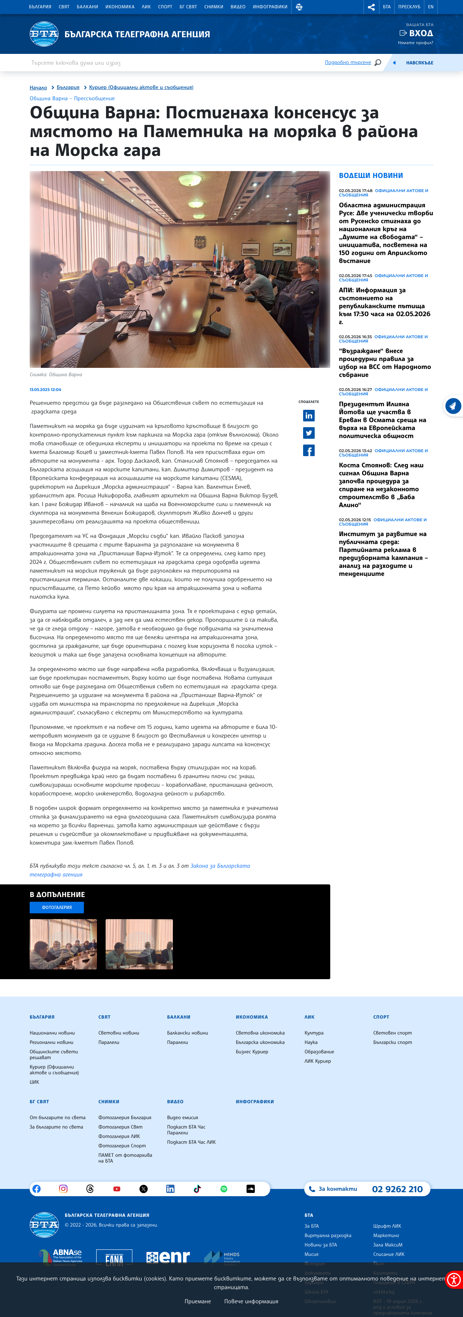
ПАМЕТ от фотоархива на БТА (125, 1158)
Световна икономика (260, 1033)
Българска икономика (260, 1042)
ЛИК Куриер (318, 1061)
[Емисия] (394, 62)
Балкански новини (187, 1033)
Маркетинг (386, 1236)
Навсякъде (419, 63)
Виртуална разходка (328, 1236)
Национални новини (52, 1033)
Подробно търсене (348, 62)
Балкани (87, 7)
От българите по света (58, 1118)
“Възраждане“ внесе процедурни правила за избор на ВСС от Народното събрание (385, 363)
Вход (421, 33)
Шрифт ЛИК (387, 1226)
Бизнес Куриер (252, 1052)
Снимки (214, 7)
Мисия (312, 1254)
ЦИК (34, 1082)
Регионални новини (51, 1042)
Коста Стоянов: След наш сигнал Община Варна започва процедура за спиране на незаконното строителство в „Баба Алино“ (381, 485)
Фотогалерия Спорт (122, 1146)
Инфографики (270, 7)
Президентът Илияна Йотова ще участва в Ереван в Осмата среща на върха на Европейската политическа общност (382, 420)
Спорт (165, 7)
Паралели (108, 1042)
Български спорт (392, 1042)
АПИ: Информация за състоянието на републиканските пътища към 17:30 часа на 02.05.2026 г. (384, 306)
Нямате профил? (415, 42)
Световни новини (118, 1033)
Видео (238, 7)
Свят (64, 7)
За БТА (312, 1226)
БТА (387, 7)
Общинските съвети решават (54, 1055)
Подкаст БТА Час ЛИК (191, 1142)
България (40, 7)
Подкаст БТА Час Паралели (186, 1130)
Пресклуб (409, 7)
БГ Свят (188, 7)
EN (431, 7)
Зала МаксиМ (388, 1245)
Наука (311, 1042)
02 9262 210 (397, 1189)
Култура (314, 1033)
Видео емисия (182, 1118)
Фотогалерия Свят (120, 1127)
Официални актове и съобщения (383, 192)
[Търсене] (377, 62)
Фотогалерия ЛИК (119, 1136)
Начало (38, 88)
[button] (299, 7)
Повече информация (251, 1301)
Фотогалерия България (125, 1118)
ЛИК (146, 7)
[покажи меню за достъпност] (454, 1280)
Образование (319, 1052)
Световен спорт (392, 1033)
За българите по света (56, 1127)
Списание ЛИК (388, 1254)
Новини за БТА (321, 1245)
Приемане (197, 1301)
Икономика (120, 7)
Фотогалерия (57, 907)
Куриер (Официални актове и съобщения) (141, 87)
